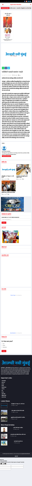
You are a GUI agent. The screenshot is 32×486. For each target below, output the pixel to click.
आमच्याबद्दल (4, 380)
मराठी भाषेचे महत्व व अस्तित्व (18, 427)
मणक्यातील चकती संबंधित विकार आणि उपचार (18, 434)
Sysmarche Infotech (25, 453)
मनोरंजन (3, 388)
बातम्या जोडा (4, 397)
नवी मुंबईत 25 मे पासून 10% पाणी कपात (17, 403)
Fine (3, 343)
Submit (4, 222)
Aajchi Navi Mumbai (15, 4)
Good (3, 345)
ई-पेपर (3, 392)
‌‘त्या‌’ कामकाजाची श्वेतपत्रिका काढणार (15, 8)
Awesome (4, 347)
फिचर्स (3, 385)
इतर (2, 390)
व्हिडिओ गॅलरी (4, 395)
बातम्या (3, 384)
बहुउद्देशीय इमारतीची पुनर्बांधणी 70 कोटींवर (18, 417)
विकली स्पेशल (4, 387)
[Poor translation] (5, 464)
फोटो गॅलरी (3, 393)
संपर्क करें (16, 456)
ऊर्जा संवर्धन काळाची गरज (18, 441)
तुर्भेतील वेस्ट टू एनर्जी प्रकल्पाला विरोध (8, 192)
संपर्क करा (3, 382)
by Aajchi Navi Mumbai (6, 75)
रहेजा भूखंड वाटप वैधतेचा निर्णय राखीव (17, 410)
